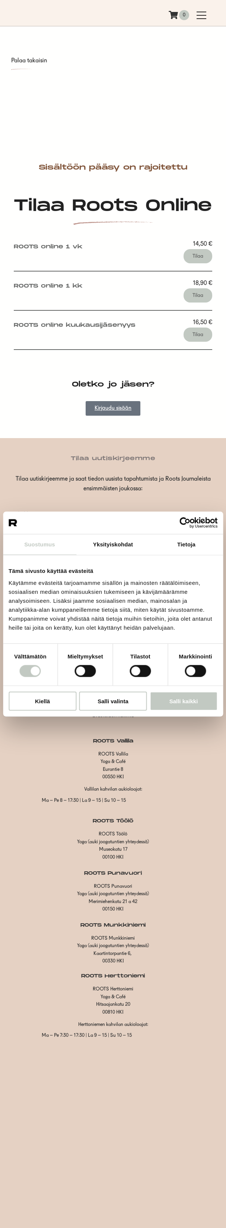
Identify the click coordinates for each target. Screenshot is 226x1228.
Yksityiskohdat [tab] (113, 544)
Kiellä (42, 701)
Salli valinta (113, 701)
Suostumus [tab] (39, 544)
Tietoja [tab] (186, 544)
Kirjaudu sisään (113, 408)
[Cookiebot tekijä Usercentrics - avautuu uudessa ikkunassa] (184, 522)
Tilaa (197, 256)
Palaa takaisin (29, 61)
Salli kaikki (183, 701)
